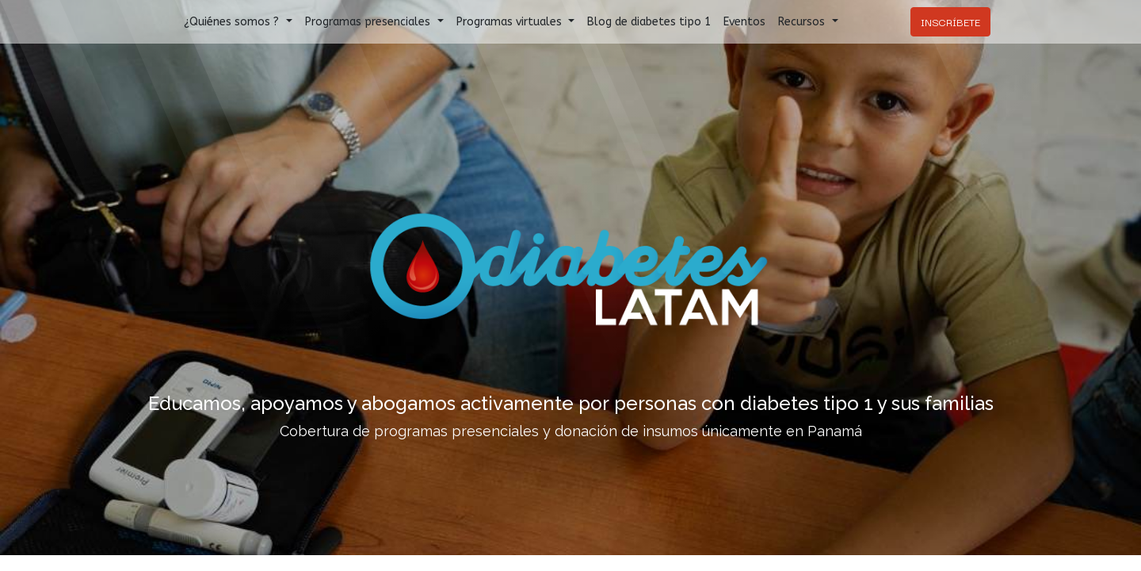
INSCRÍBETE (950, 21)
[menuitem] (649, 21)
